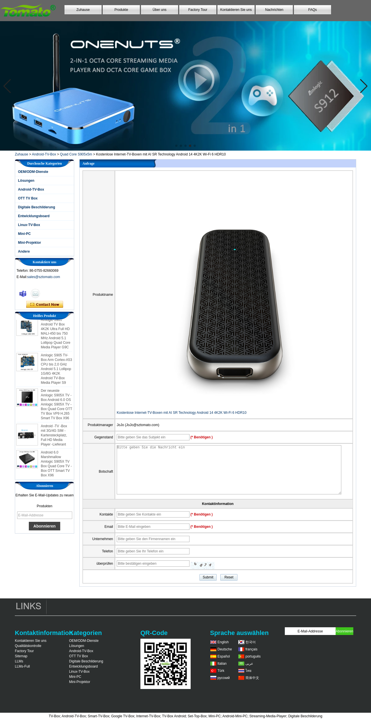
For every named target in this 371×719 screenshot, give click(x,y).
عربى (249, 664)
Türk (220, 671)
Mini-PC (24, 234)
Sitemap (21, 656)
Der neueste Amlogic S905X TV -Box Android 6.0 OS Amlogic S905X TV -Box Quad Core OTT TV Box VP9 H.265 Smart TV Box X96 (56, 406)
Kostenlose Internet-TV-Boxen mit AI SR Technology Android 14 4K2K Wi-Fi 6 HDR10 (182, 413)
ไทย (248, 671)
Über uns (160, 10)
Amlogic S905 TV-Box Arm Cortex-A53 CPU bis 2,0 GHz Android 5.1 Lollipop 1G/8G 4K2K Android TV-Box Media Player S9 (56, 371)
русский (223, 678)
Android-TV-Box (44, 154)
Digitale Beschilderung (36, 207)
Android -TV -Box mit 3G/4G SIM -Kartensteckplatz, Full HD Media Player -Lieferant (54, 437)
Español (223, 656)
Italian (222, 664)
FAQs (312, 10)
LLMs (19, 661)
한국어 (250, 642)
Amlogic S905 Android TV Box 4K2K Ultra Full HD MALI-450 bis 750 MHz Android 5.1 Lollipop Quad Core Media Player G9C (55, 335)
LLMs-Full (22, 666)
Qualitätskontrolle (28, 646)
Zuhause (83, 10)
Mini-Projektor (29, 243)
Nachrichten (274, 10)
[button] (176, 146)
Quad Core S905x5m (76, 154)
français (251, 649)
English (223, 642)
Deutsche (224, 649)
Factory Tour (197, 10)
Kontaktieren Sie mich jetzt (44, 304)
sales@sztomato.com (43, 277)
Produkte (121, 10)
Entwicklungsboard (34, 216)
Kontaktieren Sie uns (236, 10)
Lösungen (26, 181)
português (253, 656)
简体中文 (252, 678)
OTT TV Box (28, 198)
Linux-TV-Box (29, 225)
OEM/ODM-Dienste (33, 172)
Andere (24, 251)
